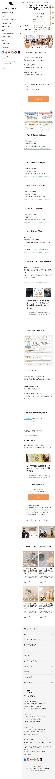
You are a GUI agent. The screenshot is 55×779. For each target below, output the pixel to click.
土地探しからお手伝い (8, 33)
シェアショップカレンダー (8, 61)
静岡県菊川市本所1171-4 (37, 719)
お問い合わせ (5, 47)
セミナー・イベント (38, 19)
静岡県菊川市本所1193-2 (37, 706)
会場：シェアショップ (30, 148)
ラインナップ (5, 26)
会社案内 (4, 30)
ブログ (3, 16)
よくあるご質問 (6, 37)
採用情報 (4, 59)
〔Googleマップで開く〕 (44, 148)
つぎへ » (48, 520)
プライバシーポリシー (7, 63)
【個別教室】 (28, 418)
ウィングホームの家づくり (9, 19)
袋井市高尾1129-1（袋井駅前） (39, 751)
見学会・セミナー (38, 22)
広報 (42, 14)
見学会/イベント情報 (7, 12)
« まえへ (28, 520)
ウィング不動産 (5, 56)
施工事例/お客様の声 (7, 23)
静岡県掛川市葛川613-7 (37, 731)
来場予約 (4, 40)
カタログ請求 (5, 43)
